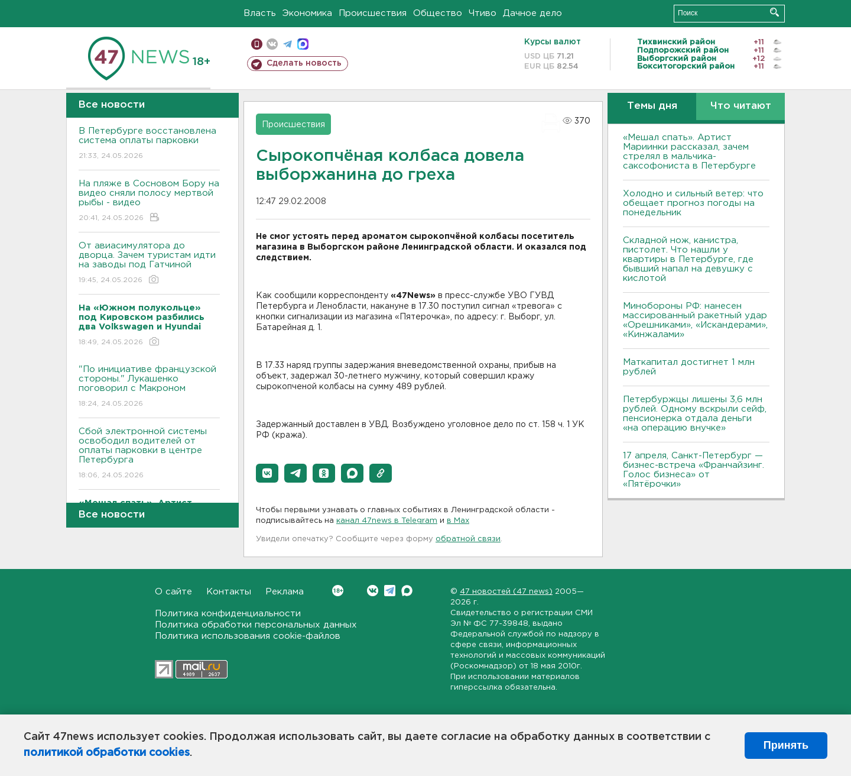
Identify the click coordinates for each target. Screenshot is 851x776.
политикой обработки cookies (107, 753)
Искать (774, 12)
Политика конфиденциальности (228, 613)
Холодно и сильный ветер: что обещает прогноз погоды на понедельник (693, 203)
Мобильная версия (256, 44)
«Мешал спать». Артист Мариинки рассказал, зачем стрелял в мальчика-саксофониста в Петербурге (689, 152)
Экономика (307, 13)
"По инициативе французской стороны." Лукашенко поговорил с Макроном (149, 387)
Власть (259, 13)
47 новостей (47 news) (506, 592)
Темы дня (652, 106)
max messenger (302, 44)
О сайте (173, 592)
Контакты (228, 592)
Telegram (389, 590)
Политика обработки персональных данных (256, 625)
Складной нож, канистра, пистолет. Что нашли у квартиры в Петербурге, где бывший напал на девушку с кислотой (688, 259)
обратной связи (468, 539)
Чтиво (482, 13)
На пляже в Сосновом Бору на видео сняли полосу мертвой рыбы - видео (149, 201)
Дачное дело (532, 13)
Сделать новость (304, 63)
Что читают (740, 106)
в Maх (458, 521)
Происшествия (373, 13)
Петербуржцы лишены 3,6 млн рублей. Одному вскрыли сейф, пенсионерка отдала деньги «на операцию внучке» (694, 414)
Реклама (284, 592)
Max (406, 590)
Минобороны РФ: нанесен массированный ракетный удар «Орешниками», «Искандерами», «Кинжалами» (695, 320)
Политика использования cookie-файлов (247, 636)
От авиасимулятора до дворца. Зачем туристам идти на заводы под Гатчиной (149, 263)
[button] (267, 473)
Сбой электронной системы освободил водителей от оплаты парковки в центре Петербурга (149, 454)
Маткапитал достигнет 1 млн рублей (689, 367)
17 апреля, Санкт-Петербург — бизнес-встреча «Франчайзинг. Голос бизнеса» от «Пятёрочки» (693, 470)
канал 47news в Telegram (386, 521)
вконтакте (272, 44)
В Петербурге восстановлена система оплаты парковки (149, 144)
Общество (437, 13)
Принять (786, 745)
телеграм (287, 44)
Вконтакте (337, 590)
